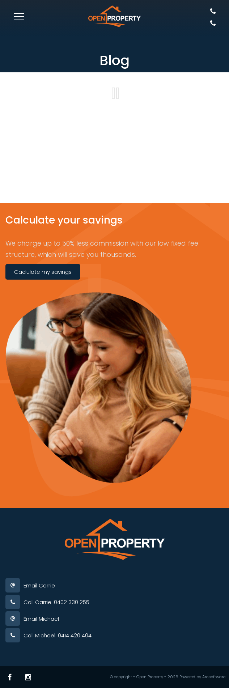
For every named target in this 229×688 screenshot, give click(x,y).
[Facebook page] (10, 677)
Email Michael (41, 618)
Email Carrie (39, 585)
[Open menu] (19, 17)
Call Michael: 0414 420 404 (58, 635)
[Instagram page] (28, 677)
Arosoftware (213, 677)
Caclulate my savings (43, 272)
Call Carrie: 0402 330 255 (56, 602)
